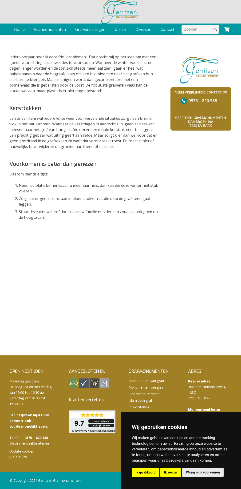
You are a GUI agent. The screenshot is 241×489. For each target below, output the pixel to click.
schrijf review (101, 425)
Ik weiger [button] (171, 472)
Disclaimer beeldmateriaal (29, 443)
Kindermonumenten (144, 394)
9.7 (79, 423)
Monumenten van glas (146, 387)
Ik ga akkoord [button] (146, 472)
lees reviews (101, 421)
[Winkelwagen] (227, 29)
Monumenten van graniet (148, 380)
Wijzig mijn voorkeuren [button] (203, 472)
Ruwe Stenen (139, 407)
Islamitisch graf (140, 400)
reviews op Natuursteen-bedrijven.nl (93, 430)
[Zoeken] (200, 29)
